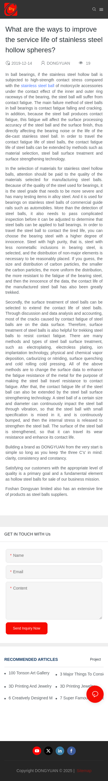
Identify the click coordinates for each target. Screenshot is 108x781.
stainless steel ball (37, 85)
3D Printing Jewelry (77, 686)
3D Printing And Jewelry (30, 686)
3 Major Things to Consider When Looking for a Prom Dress (82, 674)
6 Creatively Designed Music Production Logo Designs (30, 698)
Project (95, 659)
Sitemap (84, 770)
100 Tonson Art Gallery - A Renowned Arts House (29, 673)
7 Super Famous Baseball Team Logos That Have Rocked (82, 698)
